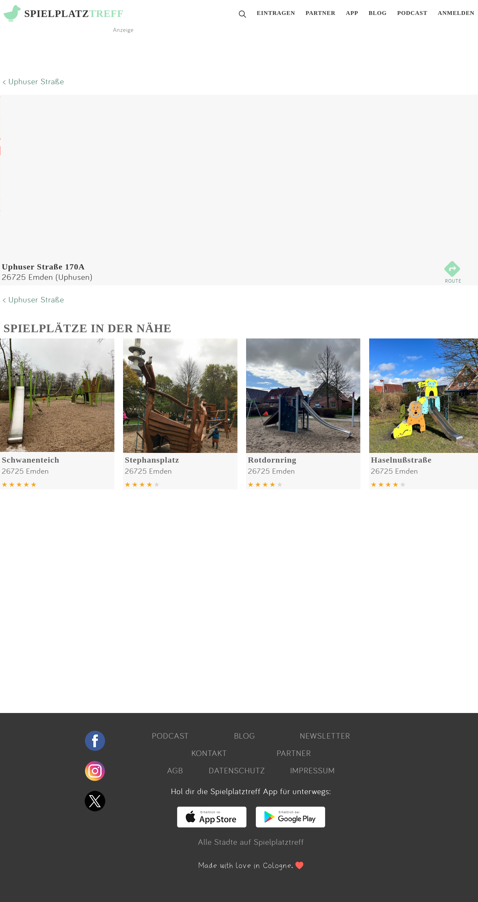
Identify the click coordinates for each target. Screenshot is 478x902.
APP (352, 13)
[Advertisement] (208, 599)
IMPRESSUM (312, 770)
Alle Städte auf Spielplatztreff (251, 841)
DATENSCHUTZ (237, 770)
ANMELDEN (456, 13)
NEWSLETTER (325, 735)
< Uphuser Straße (33, 81)
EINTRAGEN (276, 13)
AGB (175, 770)
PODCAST (412, 13)
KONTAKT (209, 753)
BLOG (377, 13)
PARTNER (321, 13)
